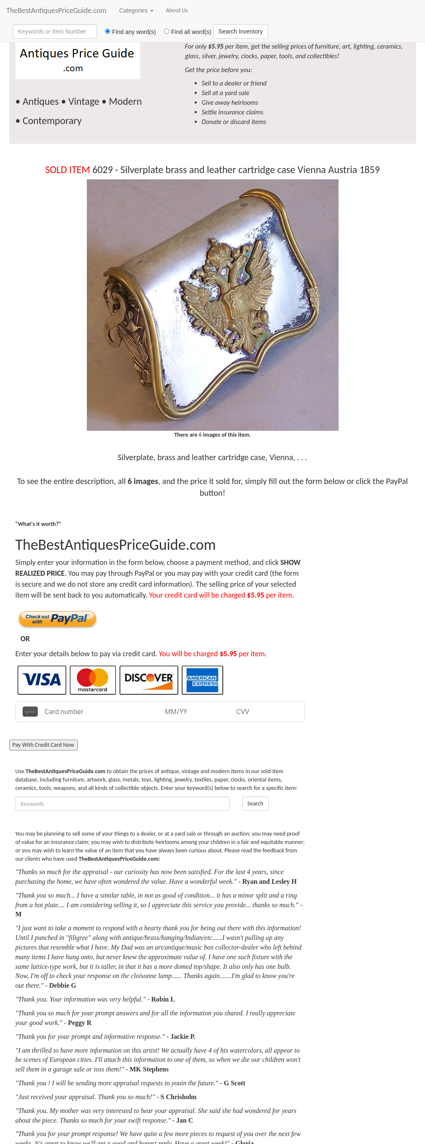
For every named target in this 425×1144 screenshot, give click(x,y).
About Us (177, 10)
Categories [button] (136, 10)
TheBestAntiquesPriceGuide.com (56, 10)
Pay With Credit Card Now (43, 744)
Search (255, 803)
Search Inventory (241, 31)
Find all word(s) (184, 31)
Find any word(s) (127, 31)
